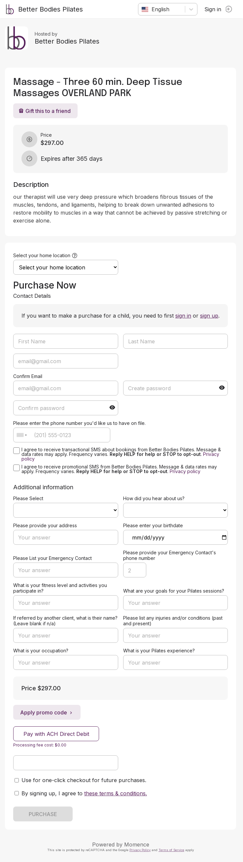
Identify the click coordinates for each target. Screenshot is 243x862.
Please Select (28, 498)
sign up (209, 315)
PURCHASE (43, 814)
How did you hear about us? (154, 498)
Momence (136, 844)
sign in (183, 315)
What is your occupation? (40, 650)
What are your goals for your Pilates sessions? (173, 591)
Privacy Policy (140, 850)
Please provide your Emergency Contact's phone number (169, 555)
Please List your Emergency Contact (52, 558)
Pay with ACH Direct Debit (56, 734)
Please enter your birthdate (153, 525)
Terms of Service (171, 850)
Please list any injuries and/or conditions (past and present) (173, 620)
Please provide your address (45, 525)
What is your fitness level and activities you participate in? (60, 588)
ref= (65, 510)
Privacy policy (185, 471)
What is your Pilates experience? (159, 650)
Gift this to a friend (44, 111)
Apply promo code (47, 712)
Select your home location (41, 255)
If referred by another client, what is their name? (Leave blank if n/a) (65, 620)
